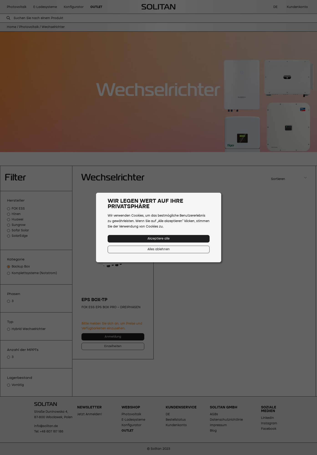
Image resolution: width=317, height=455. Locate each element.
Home (11, 27)
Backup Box (21, 266)
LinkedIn (267, 418)
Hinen (16, 214)
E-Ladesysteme (133, 419)
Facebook (268, 428)
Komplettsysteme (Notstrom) (34, 273)
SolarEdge (20, 236)
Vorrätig (18, 385)
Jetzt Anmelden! (89, 414)
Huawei (17, 219)
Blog (213, 430)
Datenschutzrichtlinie (226, 419)
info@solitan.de (46, 426)
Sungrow (18, 225)
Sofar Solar (20, 230)
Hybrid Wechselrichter (29, 329)
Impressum (218, 425)
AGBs (214, 414)
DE (168, 414)
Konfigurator (131, 425)
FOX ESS (18, 208)
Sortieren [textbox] (278, 179)
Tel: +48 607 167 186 (48, 431)
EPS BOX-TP (94, 300)
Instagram (269, 423)
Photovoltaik (29, 27)
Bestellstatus (176, 419)
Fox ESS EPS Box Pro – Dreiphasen (111, 307)
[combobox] (288, 177)
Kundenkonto (176, 425)
